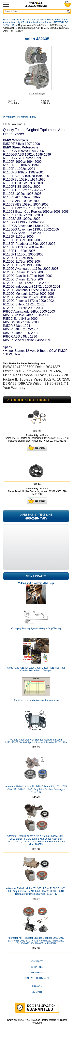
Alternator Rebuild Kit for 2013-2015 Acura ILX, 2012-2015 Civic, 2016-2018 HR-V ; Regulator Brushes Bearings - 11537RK (36, 789)
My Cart (37, 992)
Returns (37, 972)
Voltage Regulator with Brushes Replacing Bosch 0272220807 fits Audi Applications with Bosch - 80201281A (36, 741)
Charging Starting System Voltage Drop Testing (36, 628)
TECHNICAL (18, 19)
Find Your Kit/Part (37, 978)
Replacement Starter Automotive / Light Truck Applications (35, 21)
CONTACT (37, 961)
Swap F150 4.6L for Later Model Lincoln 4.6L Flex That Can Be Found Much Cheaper (36, 669)
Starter (48, 22)
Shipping (37, 967)
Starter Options (36, 19)
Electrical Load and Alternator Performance (36, 700)
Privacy (37, 986)
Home (6, 19)
